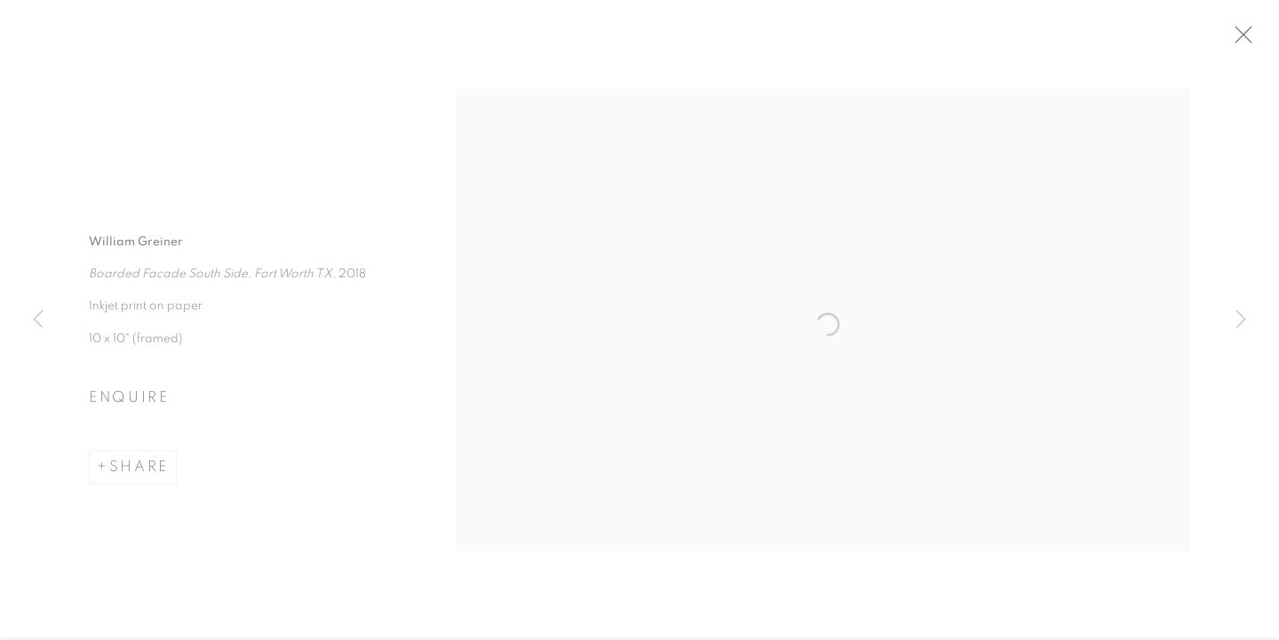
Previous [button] (38, 320)
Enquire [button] (129, 402)
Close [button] (1242, 40)
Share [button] (139, 470)
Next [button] (1241, 320)
